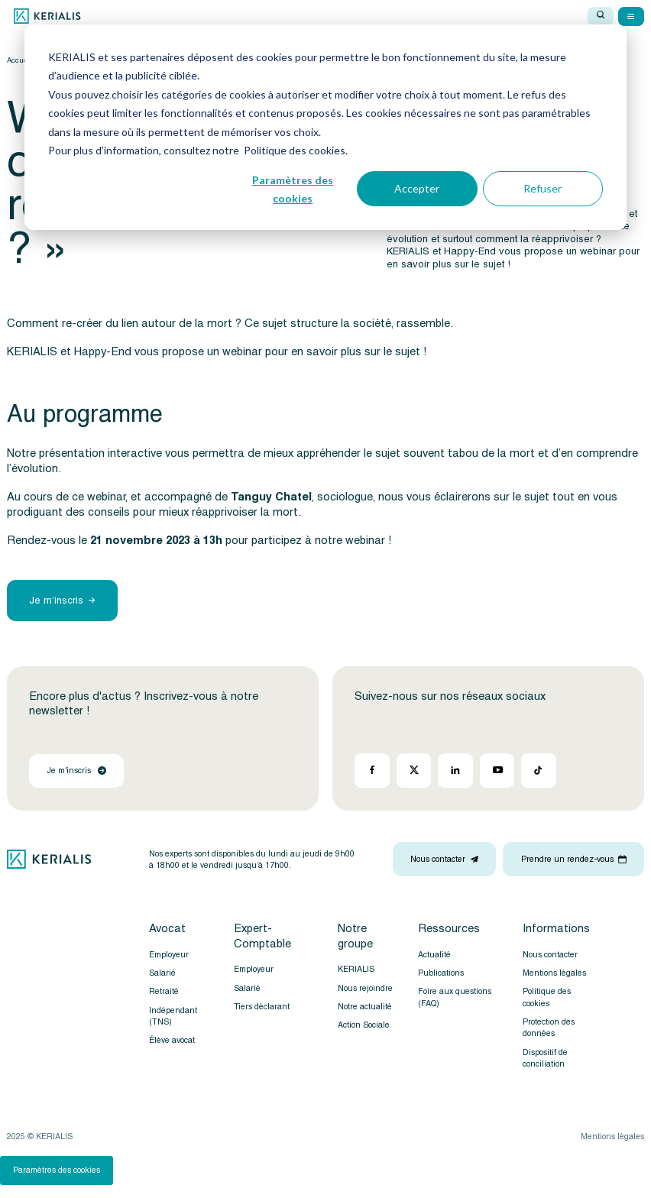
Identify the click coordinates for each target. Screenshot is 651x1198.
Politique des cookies (547, 997)
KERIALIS (356, 969)
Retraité (164, 991)
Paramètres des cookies (56, 1170)
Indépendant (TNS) (173, 1016)
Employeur (169, 954)
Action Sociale (364, 1024)
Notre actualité (365, 1006)
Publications (441, 972)
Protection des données (549, 1027)
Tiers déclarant (262, 1006)
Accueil (19, 60)
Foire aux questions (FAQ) (454, 997)
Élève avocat (172, 1040)
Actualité (434, 954)
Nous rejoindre (365, 988)
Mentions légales (554, 972)
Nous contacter (550, 954)
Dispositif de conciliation (545, 1058)
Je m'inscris (76, 770)
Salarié (162, 972)
